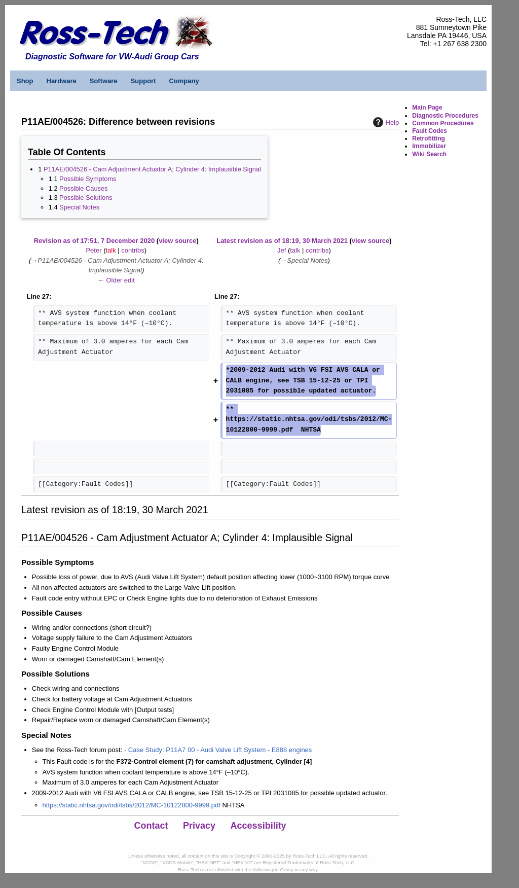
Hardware (62, 81)
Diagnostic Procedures (445, 115)
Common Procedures (442, 123)
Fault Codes (429, 130)
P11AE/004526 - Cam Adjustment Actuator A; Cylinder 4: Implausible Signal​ (152, 169)
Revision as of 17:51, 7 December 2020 (94, 240)
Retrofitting (428, 138)
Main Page (427, 107)
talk (110, 250)
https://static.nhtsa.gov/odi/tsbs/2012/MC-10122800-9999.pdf (131, 805)
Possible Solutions (86, 197)
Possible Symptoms (87, 179)
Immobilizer (429, 146)
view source (177, 240)
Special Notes (79, 207)
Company (184, 81)
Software (104, 81)
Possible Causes (83, 188)
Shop (25, 81)
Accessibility (258, 826)
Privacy (199, 826)
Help (384, 122)
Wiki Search (429, 154)
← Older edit (116, 280)
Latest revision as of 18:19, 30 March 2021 (282, 240)
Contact (151, 826)
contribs (132, 250)
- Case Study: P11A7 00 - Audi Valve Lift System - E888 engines (218, 750)
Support (143, 81)
